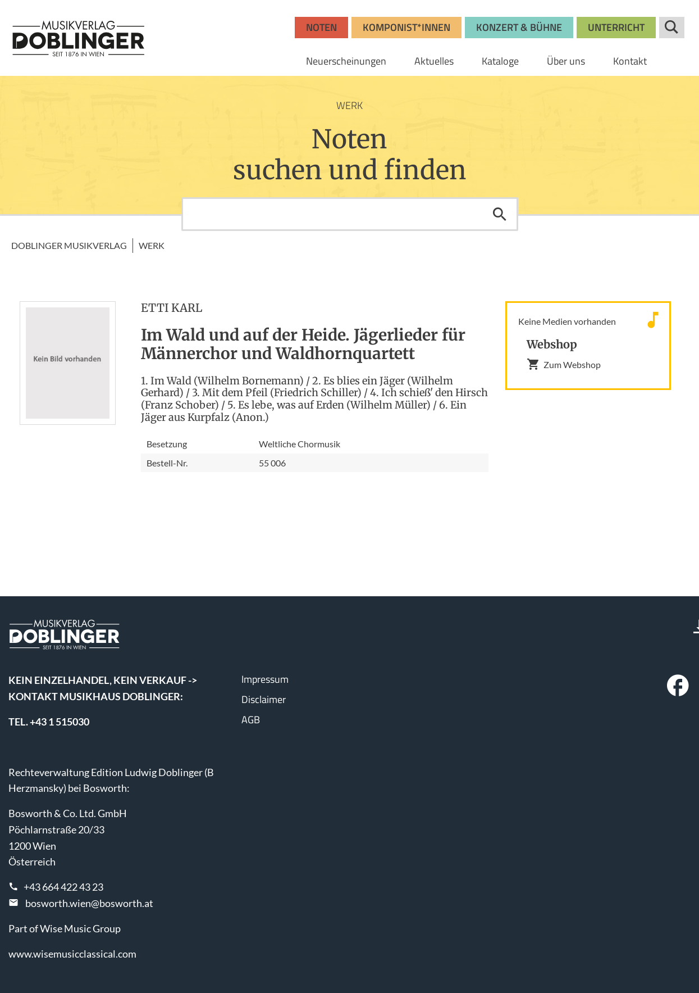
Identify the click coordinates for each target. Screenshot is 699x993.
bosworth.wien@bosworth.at (89, 903)
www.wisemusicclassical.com (72, 953)
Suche (671, 27)
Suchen (500, 214)
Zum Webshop (564, 364)
